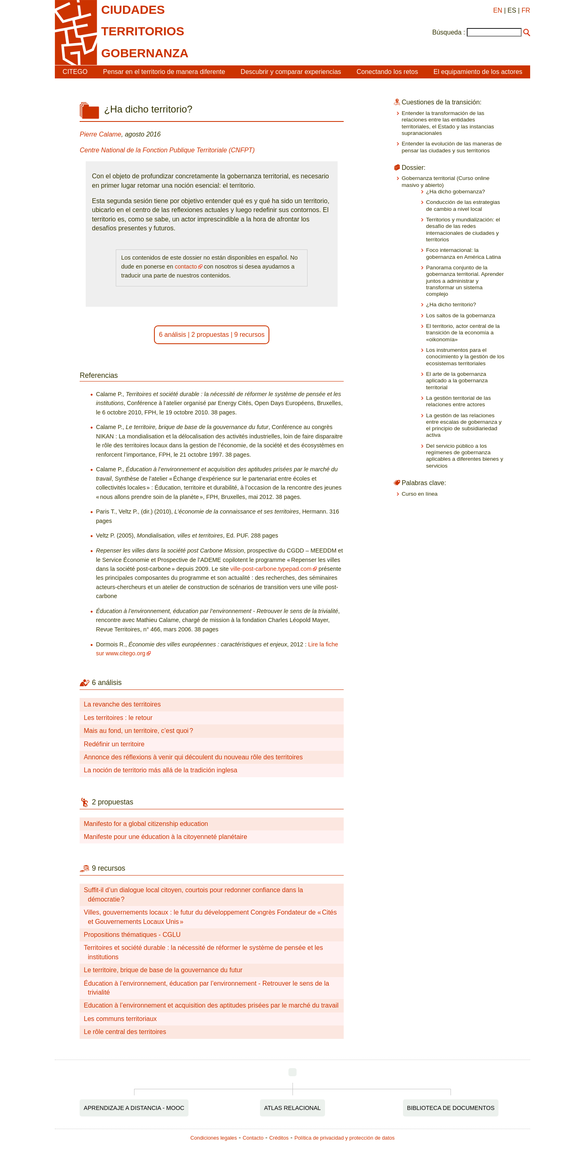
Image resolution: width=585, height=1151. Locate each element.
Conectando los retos (387, 71)
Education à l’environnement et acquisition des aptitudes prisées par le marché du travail (211, 1005)
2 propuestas (210, 334)
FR (526, 10)
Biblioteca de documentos (451, 1108)
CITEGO (75, 71)
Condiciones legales (214, 1138)
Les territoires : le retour (118, 717)
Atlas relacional (292, 1108)
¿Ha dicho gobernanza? (455, 192)
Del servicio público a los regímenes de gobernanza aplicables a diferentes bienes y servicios (464, 456)
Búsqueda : (448, 32)
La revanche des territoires (122, 704)
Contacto (253, 1138)
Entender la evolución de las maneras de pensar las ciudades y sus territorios (452, 147)
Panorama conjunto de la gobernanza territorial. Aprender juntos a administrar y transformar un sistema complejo (465, 280)
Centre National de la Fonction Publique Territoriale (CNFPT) (167, 150)
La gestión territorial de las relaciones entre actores (458, 401)
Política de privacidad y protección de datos (345, 1138)
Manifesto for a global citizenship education (146, 823)
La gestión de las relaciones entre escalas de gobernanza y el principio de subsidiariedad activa (464, 425)
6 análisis (172, 334)
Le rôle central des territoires (125, 1031)
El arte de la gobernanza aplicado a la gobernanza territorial (457, 380)
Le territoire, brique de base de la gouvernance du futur (163, 970)
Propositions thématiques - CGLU (132, 934)
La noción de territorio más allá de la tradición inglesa (160, 770)
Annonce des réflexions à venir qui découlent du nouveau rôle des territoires (193, 757)
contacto (186, 266)
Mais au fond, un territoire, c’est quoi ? (138, 730)
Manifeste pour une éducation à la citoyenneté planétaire (165, 836)
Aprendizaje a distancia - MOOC (134, 1108)
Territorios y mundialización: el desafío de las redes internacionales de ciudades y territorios (463, 230)
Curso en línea (420, 494)
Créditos (279, 1138)
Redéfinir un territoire (114, 744)
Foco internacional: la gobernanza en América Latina (463, 253)
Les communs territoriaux (120, 1018)
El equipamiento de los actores (477, 71)
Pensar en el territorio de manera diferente (164, 71)
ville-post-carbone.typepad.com (271, 569)
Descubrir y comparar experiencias (290, 71)
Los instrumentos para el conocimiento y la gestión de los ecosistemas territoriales (465, 356)
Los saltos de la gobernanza (460, 315)
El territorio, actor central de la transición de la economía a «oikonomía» (463, 332)
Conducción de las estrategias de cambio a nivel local (463, 205)
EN (497, 10)
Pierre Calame (100, 134)
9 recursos (249, 334)
